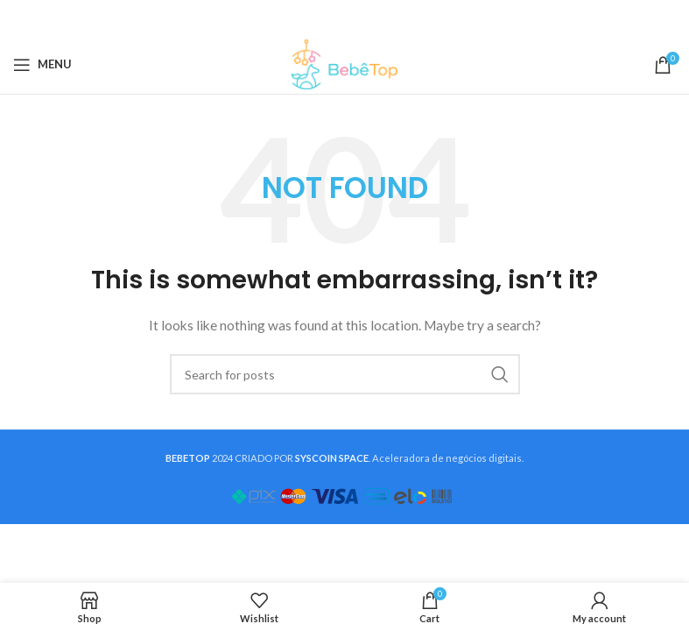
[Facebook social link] (300, 18)
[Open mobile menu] (42, 64)
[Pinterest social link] (343, 18)
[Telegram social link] (387, 18)
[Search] (345, 374)
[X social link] (320, 18)
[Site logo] (344, 62)
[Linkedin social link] (365, 18)
